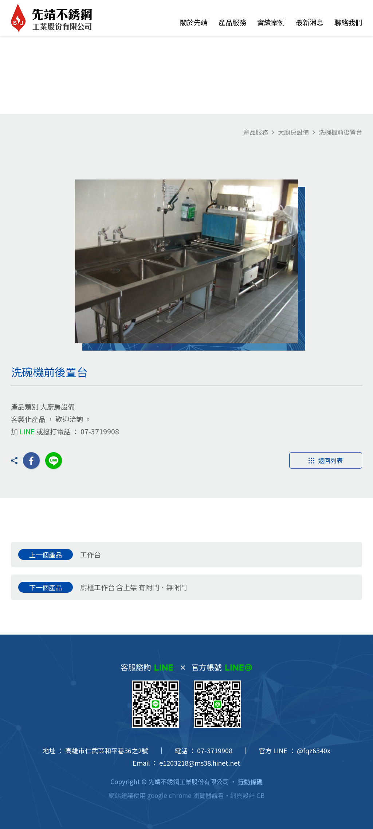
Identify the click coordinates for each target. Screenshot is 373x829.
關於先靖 (194, 22)
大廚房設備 (293, 132)
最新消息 (309, 22)
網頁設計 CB (247, 795)
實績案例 (271, 22)
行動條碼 (250, 781)
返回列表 (326, 460)
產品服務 (232, 22)
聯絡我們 (348, 22)
